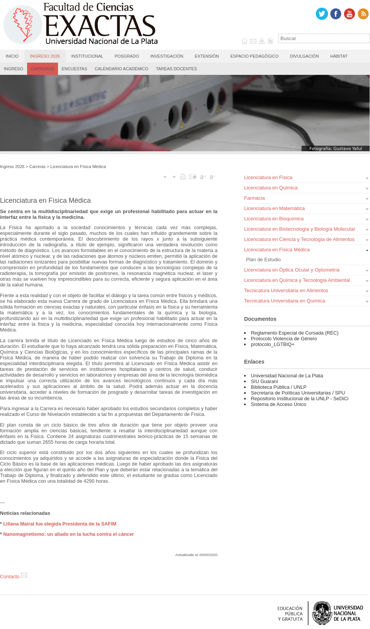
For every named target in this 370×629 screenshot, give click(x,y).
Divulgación (304, 56)
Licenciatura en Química (271, 188)
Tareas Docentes (176, 68)
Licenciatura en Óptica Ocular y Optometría (291, 270)
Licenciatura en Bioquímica (274, 219)
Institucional (87, 56)
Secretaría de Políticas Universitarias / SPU (298, 393)
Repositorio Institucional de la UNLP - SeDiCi (300, 398)
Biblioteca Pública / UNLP (279, 387)
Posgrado (127, 56)
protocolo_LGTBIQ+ (272, 344)
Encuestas (74, 68)
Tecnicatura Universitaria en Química (284, 301)
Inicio (12, 56)
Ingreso (13, 68)
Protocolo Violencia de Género (284, 338)
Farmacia (254, 198)
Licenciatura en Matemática (274, 208)
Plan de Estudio (263, 259)
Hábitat (338, 56)
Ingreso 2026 (45, 56)
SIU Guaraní (264, 381)
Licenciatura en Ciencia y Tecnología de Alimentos (299, 239)
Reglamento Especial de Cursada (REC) (295, 333)
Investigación (166, 56)
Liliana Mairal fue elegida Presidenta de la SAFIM (60, 524)
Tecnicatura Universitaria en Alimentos (286, 290)
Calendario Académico (121, 68)
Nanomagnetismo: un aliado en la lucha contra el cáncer (68, 534)
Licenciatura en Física (268, 177)
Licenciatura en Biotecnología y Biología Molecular (299, 229)
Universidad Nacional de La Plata (287, 375)
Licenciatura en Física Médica (78, 166)
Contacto (13, 576)
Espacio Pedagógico (254, 56)
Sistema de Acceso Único (278, 404)
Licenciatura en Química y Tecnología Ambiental (297, 280)
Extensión (207, 56)
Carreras (42, 68)
